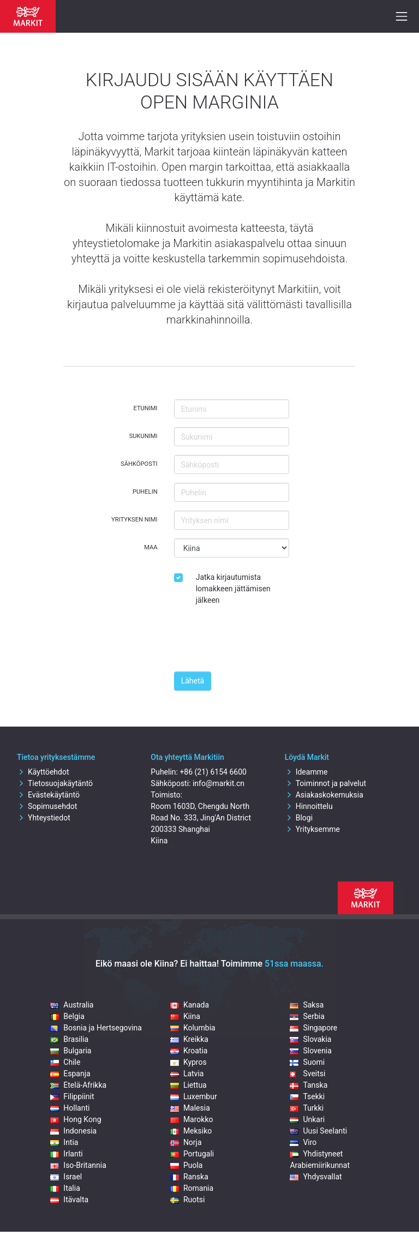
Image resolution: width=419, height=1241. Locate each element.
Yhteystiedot (43, 817)
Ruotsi (187, 1199)
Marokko (191, 1119)
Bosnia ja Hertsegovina (96, 1027)
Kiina (185, 1016)
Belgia (67, 1016)
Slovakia (310, 1039)
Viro (303, 1142)
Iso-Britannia (78, 1165)
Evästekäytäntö (48, 794)
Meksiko (191, 1130)
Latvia (187, 1073)
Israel (66, 1176)
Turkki (307, 1108)
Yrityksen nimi (134, 519)
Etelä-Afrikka (78, 1085)
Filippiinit (72, 1096)
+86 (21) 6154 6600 (212, 772)
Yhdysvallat (316, 1176)
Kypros (188, 1062)
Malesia (190, 1108)
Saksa (307, 1004)
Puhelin (145, 491)
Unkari (307, 1119)
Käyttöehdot (43, 772)
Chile (65, 1062)
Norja (186, 1142)
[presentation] (257, 641)
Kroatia (189, 1050)
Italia (65, 1188)
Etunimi (145, 408)
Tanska (308, 1085)
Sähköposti (139, 463)
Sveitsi (307, 1073)
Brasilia (69, 1039)
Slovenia (310, 1050)
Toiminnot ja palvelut (325, 783)
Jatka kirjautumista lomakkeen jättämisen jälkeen (233, 588)
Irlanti (66, 1153)
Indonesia (73, 1130)
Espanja (70, 1073)
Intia (64, 1142)
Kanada (189, 1004)
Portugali (192, 1153)
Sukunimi (143, 436)
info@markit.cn (218, 783)
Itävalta (69, 1199)
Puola (186, 1165)
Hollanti (69, 1108)
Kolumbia (193, 1027)
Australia (71, 1004)
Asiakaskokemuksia (324, 794)
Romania (191, 1188)
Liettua (188, 1085)
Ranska (189, 1176)
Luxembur (193, 1096)
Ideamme (306, 772)
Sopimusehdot (47, 806)
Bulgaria (70, 1050)
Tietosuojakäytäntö (55, 783)
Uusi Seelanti (318, 1130)
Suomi (307, 1062)
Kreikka (189, 1039)
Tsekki (307, 1096)
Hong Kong (75, 1119)
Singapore (313, 1027)
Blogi (299, 817)
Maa (150, 547)
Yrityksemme (312, 829)
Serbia (307, 1016)
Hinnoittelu (309, 806)
